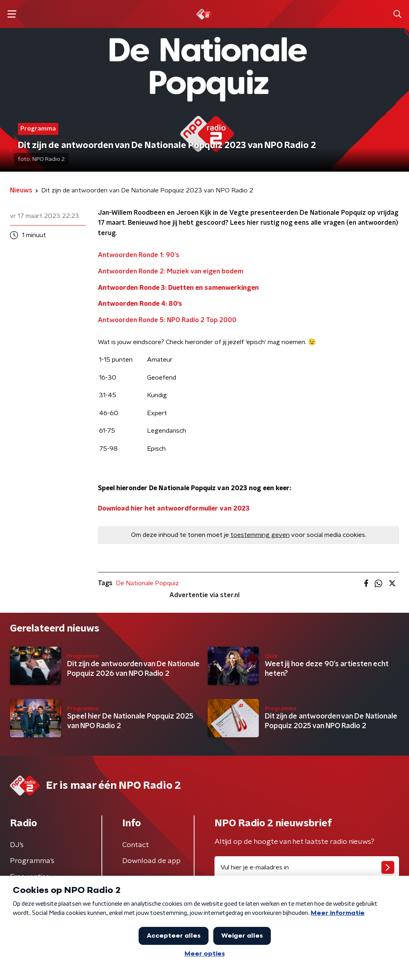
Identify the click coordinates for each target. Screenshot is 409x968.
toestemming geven (260, 535)
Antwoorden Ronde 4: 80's (140, 304)
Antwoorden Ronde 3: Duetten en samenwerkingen (178, 288)
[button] (12, 14)
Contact (135, 845)
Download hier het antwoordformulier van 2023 (174, 508)
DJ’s (17, 845)
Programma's (32, 861)
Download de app (151, 861)
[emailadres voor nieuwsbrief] (306, 867)
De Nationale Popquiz (147, 583)
